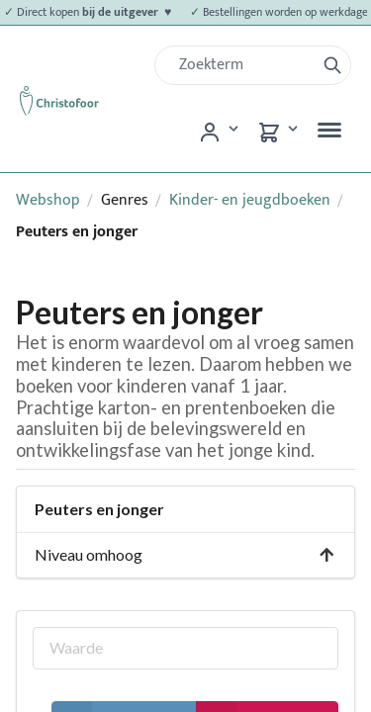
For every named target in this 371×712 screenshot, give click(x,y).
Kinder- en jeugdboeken (249, 200)
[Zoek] (243, 65)
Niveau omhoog (185, 554)
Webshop (48, 200)
